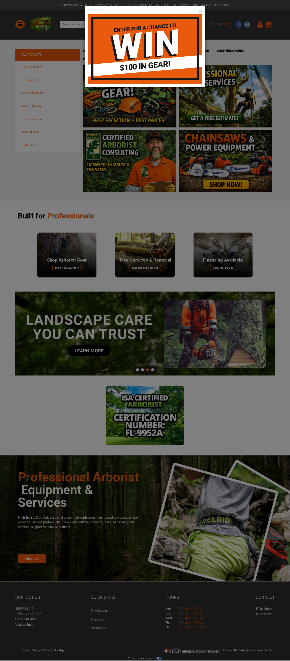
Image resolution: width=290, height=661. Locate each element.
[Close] (200, 11)
